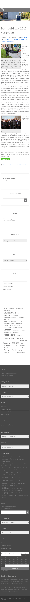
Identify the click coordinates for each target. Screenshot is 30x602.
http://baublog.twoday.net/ (13, 591)
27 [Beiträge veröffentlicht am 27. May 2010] (13, 563)
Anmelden (5, 280)
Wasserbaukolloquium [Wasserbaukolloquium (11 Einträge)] (9, 355)
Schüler (26, 39)
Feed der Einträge (7, 283)
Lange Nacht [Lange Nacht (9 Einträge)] (21, 474)
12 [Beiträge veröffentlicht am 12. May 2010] (9, 559)
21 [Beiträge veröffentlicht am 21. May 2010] (18, 561)
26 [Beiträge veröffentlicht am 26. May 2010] (9, 563)
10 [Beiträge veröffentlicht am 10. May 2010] (1, 559)
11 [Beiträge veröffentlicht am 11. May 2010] (5, 559)
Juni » (6, 570)
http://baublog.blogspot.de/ (15, 583)
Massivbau (21, 39)
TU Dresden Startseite (9, 220)
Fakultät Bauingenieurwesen (10, 219)
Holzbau (16, 39)
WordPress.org (7, 289)
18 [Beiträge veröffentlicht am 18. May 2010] (5, 561)
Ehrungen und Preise (8, 39)
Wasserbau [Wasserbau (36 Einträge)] (12, 495)
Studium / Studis (9, 41)
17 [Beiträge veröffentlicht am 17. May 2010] (1, 561)
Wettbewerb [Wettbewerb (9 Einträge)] (18, 354)
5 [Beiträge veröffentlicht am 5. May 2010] (9, 557)
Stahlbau (3, 41)
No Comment (24, 37)
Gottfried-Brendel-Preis (21, 165)
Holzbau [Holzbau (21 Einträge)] (23, 330)
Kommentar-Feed (8, 286)
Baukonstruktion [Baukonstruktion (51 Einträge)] (17, 459)
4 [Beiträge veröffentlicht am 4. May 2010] (5, 557)
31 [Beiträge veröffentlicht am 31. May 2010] (1, 565)
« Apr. (2, 570)
